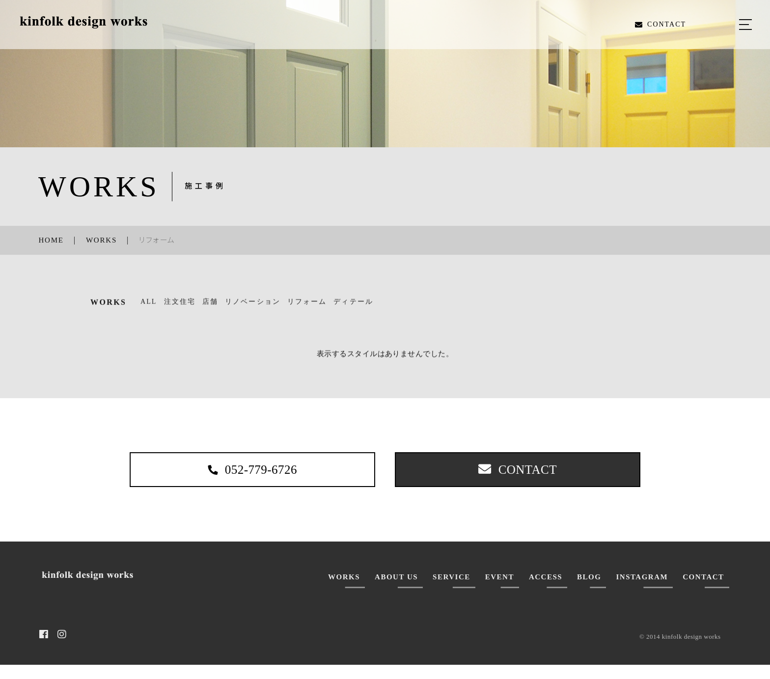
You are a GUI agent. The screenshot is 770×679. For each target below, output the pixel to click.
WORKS (344, 591)
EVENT (499, 591)
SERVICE (451, 591)
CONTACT (703, 591)
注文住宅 (179, 307)
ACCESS (545, 591)
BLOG (589, 591)
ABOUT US (396, 591)
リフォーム (307, 307)
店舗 (210, 307)
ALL (148, 307)
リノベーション (252, 307)
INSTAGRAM (642, 591)
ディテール (353, 307)
